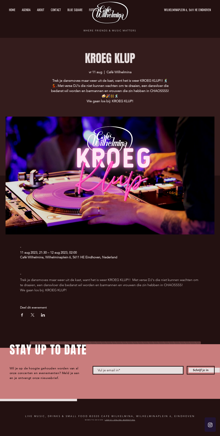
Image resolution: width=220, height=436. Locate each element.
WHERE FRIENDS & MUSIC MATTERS (109, 30)
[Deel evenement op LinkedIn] (43, 315)
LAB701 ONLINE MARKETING (120, 420)
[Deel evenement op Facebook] (22, 315)
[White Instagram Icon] (210, 425)
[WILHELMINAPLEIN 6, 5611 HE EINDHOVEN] (170, 10)
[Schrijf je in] (201, 370)
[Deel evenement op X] (33, 315)
